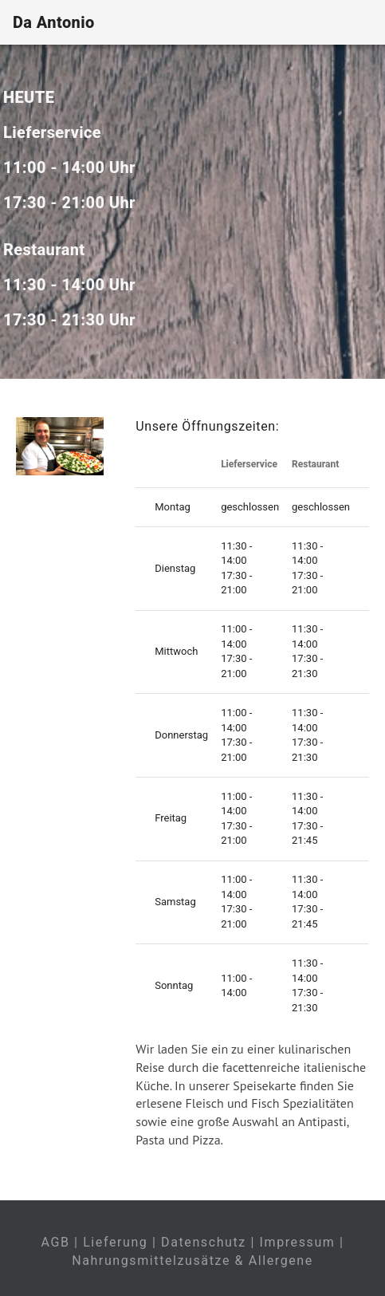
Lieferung (115, 1242)
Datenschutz (203, 1242)
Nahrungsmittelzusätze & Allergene (192, 1260)
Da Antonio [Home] (54, 22)
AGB (55, 1242)
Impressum (298, 1242)
